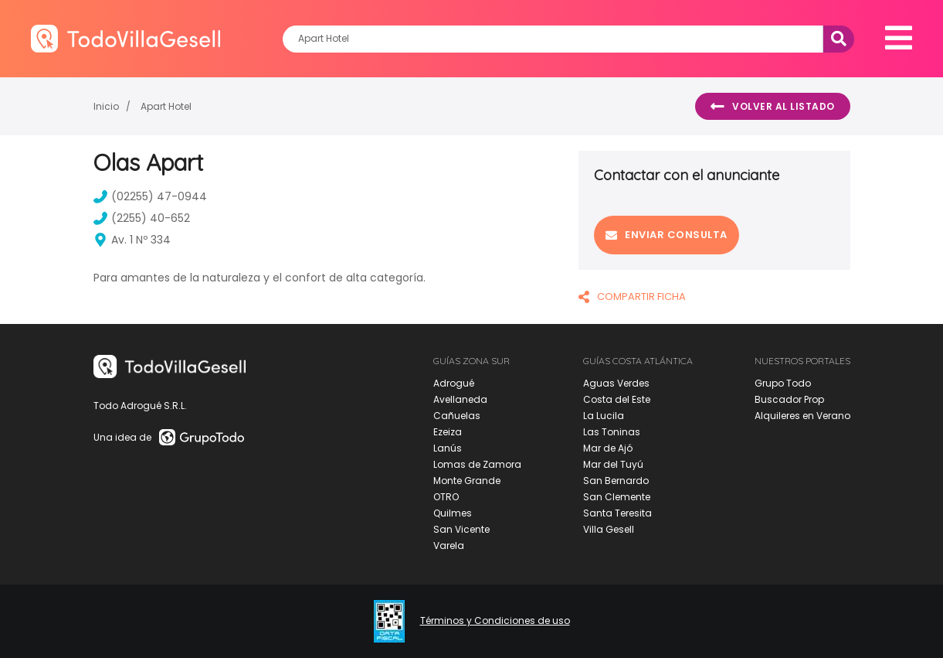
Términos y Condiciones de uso (495, 621)
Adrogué (453, 383)
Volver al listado (773, 106)
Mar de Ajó (608, 448)
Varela (448, 545)
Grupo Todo (783, 383)
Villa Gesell (608, 529)
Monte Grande (466, 480)
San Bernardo (616, 480)
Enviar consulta (666, 234)
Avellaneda (460, 399)
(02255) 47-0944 (150, 196)
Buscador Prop (789, 399)
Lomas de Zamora (477, 464)
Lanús (447, 448)
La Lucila (603, 415)
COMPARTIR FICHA (632, 296)
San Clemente (616, 496)
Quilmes (452, 513)
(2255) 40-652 (141, 218)
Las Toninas (611, 431)
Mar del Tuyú (613, 464)
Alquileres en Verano (802, 415)
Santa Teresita (617, 513)
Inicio (106, 106)
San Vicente (461, 529)
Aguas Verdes (616, 383)
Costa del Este (616, 399)
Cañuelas (456, 415)
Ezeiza (447, 431)
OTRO (446, 496)
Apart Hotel (166, 106)
